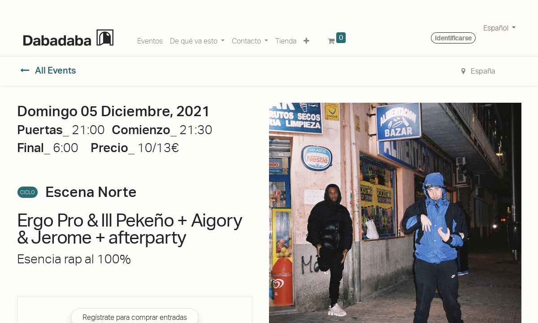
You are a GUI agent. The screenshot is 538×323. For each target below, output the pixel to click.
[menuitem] (150, 39)
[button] (306, 39)
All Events (48, 70)
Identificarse (453, 38)
